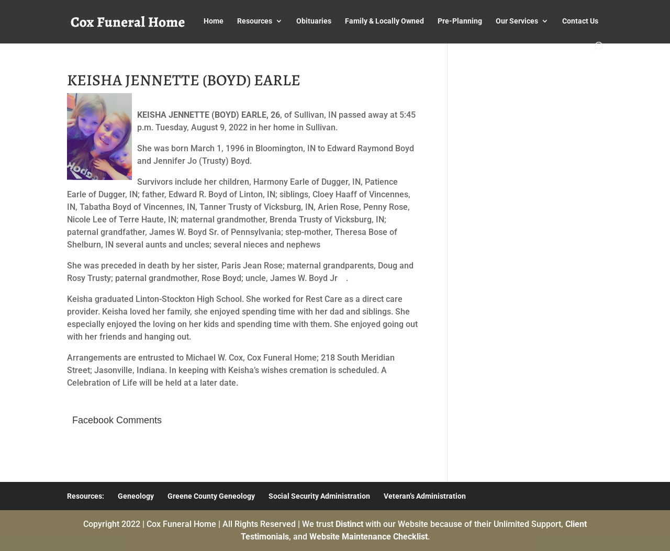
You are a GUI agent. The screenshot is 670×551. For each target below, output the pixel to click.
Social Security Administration (319, 496)
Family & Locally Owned (384, 21)
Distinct (349, 524)
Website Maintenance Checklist (368, 537)
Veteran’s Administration (425, 496)
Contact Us (580, 21)
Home (214, 21)
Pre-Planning (460, 21)
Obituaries (313, 21)
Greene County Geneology (211, 496)
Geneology (136, 496)
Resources (254, 21)
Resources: (85, 496)
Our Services (517, 21)
